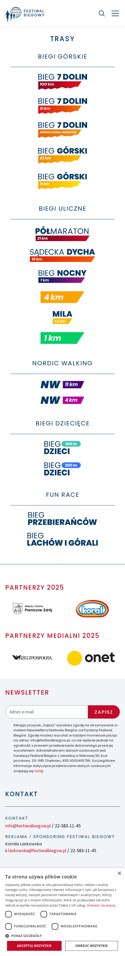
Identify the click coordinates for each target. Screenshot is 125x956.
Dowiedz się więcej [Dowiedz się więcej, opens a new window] (101, 905)
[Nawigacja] (115, 13)
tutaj (38, 770)
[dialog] (62, 912)
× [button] (119, 874)
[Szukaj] (102, 13)
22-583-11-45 (68, 826)
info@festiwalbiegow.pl (28, 826)
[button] (62, 936)
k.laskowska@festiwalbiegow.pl (35, 850)
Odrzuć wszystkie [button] (91, 946)
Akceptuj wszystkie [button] (34, 946)
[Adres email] (46, 712)
